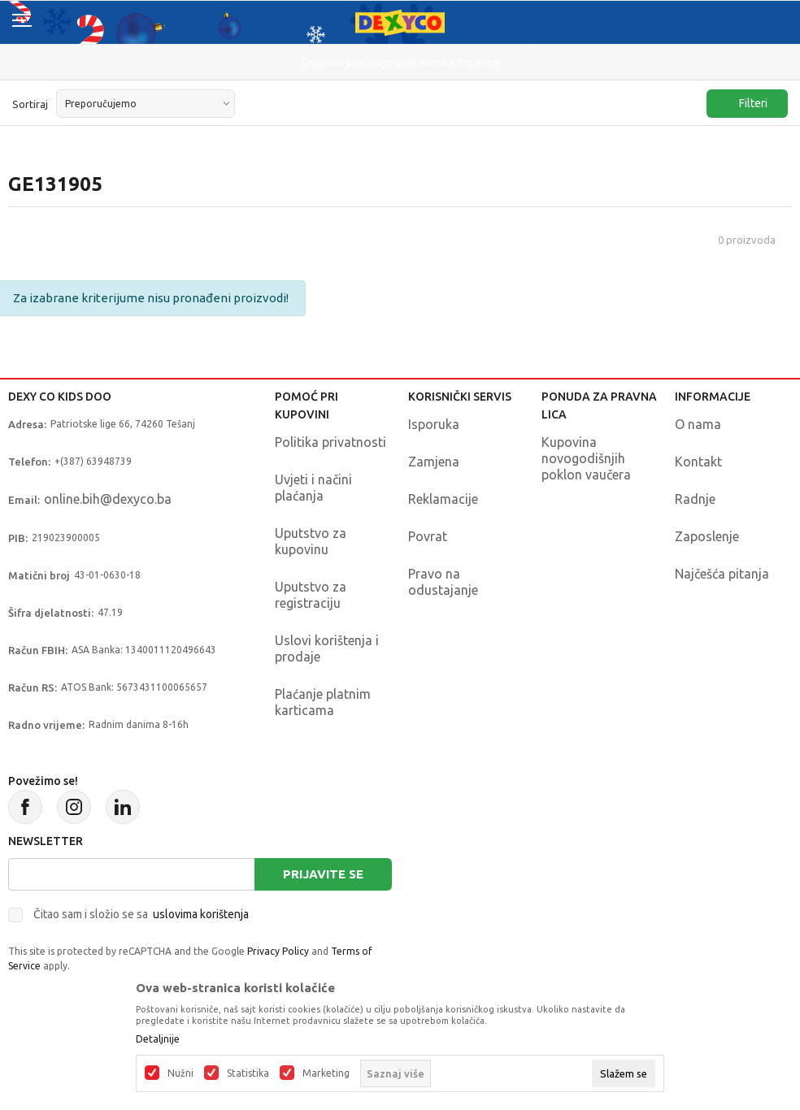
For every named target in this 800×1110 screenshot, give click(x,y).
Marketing (326, 1073)
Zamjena (433, 461)
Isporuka (433, 424)
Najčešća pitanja (722, 573)
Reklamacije (443, 499)
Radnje (695, 499)
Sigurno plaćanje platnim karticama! (400, 62)
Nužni (180, 1073)
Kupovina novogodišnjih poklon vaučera (586, 458)
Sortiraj (30, 104)
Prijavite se (323, 874)
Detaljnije (158, 1039)
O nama (698, 424)
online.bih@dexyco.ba (108, 499)
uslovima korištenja (201, 914)
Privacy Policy (278, 951)
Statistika (248, 1073)
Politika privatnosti (330, 442)
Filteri (745, 104)
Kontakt (698, 461)
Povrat (427, 536)
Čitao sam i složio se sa (141, 914)
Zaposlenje (707, 536)
